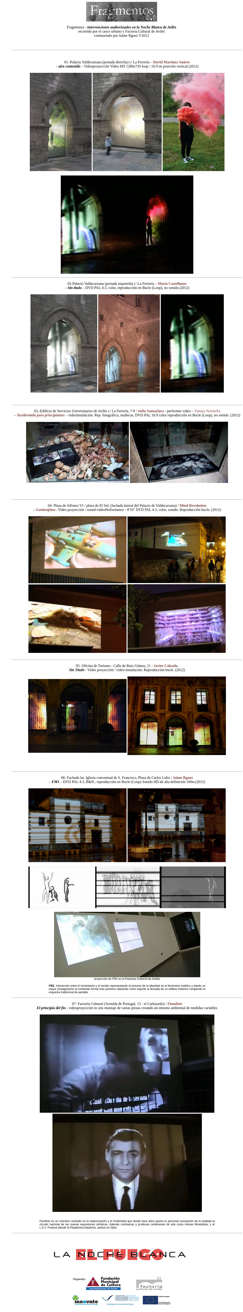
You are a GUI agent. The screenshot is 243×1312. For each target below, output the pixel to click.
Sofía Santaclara (151, 411)
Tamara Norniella (207, 411)
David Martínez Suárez (171, 62)
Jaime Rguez (183, 778)
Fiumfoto (174, 1004)
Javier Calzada (165, 666)
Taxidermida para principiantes (40, 415)
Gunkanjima (45, 510)
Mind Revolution (192, 505)
